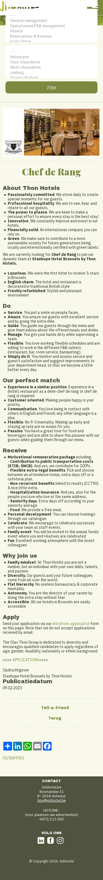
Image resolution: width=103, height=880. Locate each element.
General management (51, 20)
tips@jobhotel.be (51, 800)
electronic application (71, 623)
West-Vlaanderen (51, 67)
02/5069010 (13, 758)
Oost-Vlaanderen (51, 62)
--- (51, 15)
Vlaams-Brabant (51, 78)
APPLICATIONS (25, 659)
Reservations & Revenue (51, 36)
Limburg (51, 72)
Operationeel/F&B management (51, 26)
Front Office (51, 41)
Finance (51, 31)
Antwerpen (51, 57)
